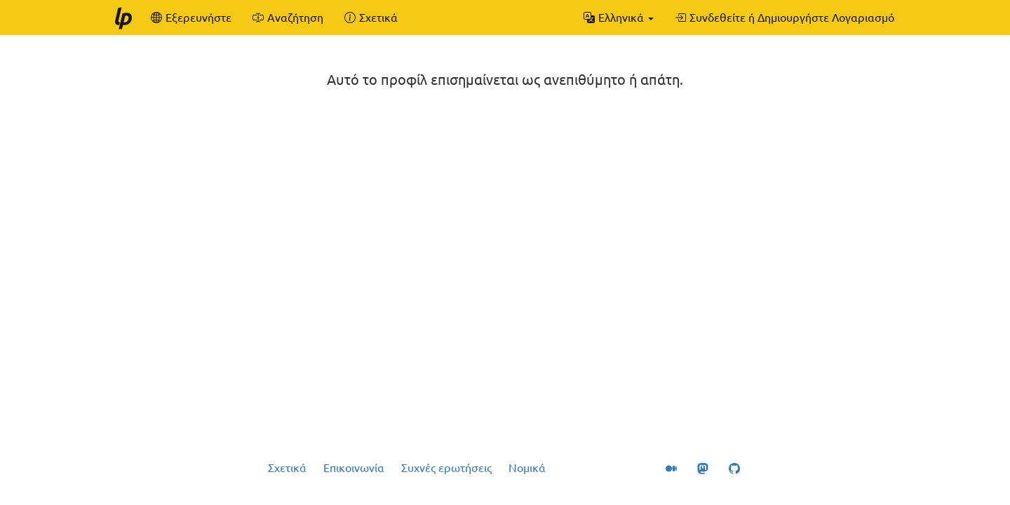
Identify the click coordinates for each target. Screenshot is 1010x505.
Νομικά (527, 468)
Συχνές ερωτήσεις (446, 468)
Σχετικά (287, 468)
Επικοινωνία (353, 468)
